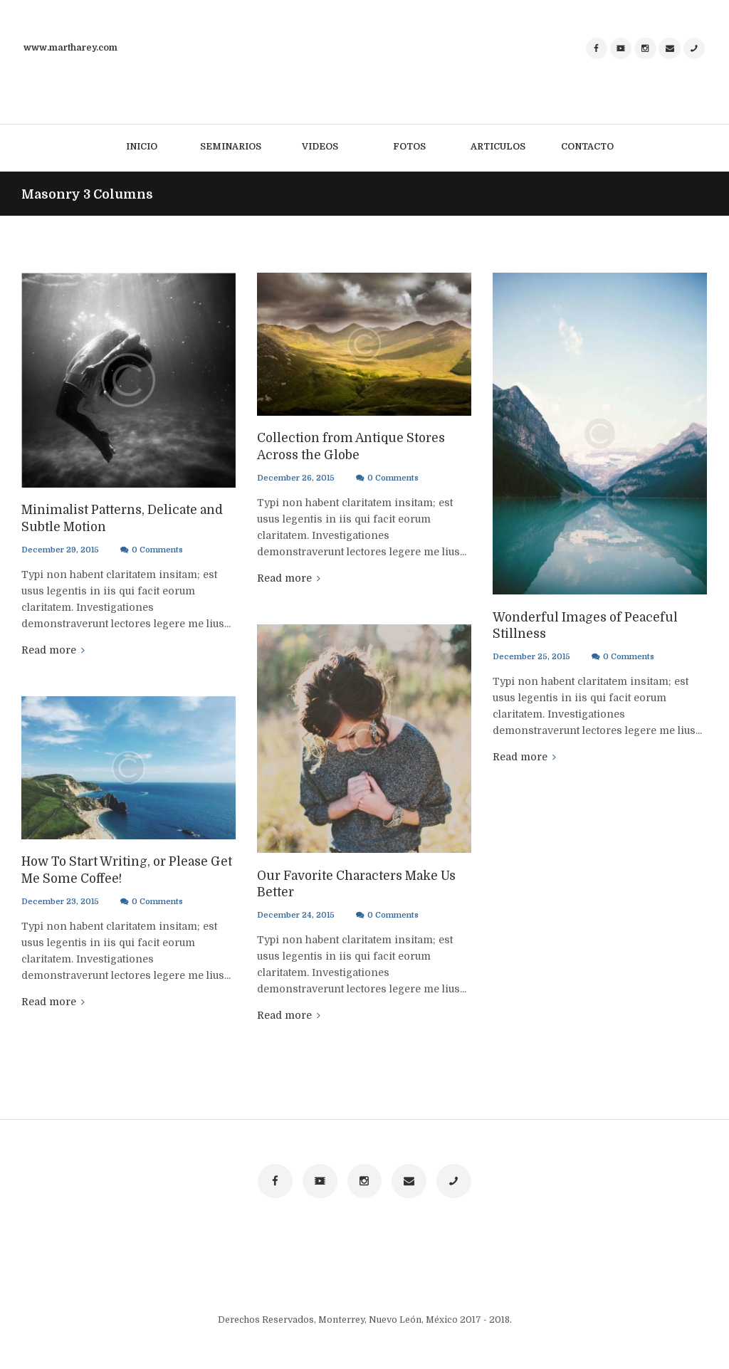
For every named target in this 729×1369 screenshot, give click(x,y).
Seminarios (230, 147)
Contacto (587, 147)
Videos (320, 147)
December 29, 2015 (59, 548)
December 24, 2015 (295, 913)
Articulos (498, 147)
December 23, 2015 (59, 900)
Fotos (409, 147)
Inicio (141, 147)
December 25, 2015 (531, 655)
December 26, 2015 (295, 476)
